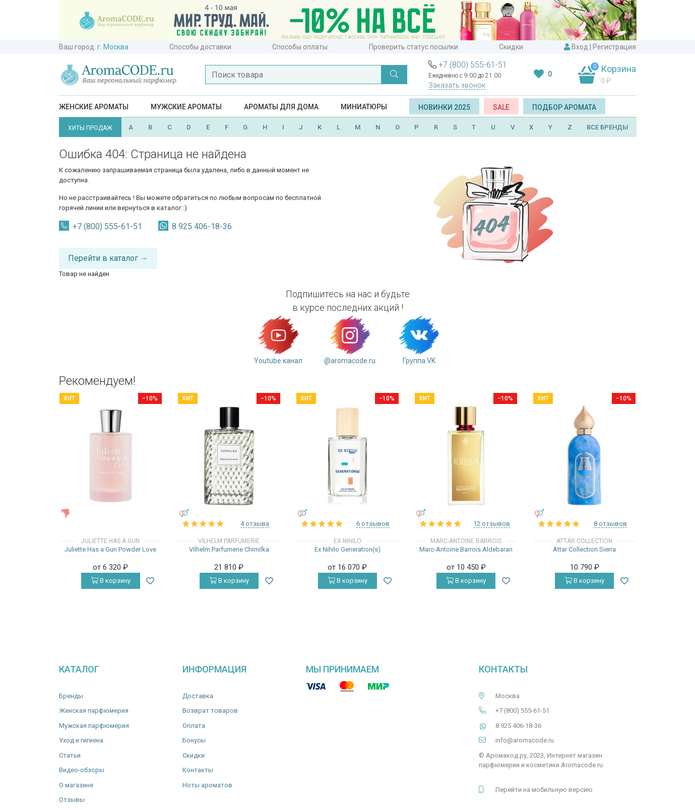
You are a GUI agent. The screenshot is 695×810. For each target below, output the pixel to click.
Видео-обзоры (81, 770)
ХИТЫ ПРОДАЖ (90, 127)
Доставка (197, 696)
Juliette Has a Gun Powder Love (110, 549)
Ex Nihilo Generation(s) (347, 549)
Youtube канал (278, 339)
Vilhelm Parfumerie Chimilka (229, 549)
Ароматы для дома (281, 107)
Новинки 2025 (444, 107)
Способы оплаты (300, 47)
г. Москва (113, 47)
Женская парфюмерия (94, 710)
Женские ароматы (94, 107)
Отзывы (72, 799)
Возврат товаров (210, 710)
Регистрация (614, 47)
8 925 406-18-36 (202, 226)
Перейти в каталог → (108, 258)
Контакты (197, 770)
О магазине (76, 785)
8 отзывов (610, 523)
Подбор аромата (564, 107)
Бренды (71, 696)
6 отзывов (373, 523)
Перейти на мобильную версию (544, 789)
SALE (501, 107)
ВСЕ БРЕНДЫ (607, 127)
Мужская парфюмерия (94, 725)
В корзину (111, 580)
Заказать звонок (456, 85)
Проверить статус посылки (413, 47)
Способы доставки (200, 47)
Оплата (193, 725)
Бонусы (194, 740)
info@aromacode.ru (524, 740)
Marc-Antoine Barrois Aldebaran (466, 549)
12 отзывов (491, 523)
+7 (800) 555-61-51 (472, 65)
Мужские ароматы (186, 107)
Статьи (70, 755)
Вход (580, 47)
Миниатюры (364, 107)
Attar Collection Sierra (584, 549)
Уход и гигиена (81, 740)
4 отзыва (254, 523)
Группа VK (419, 339)
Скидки (511, 47)
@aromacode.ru (349, 339)
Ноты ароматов (207, 785)
